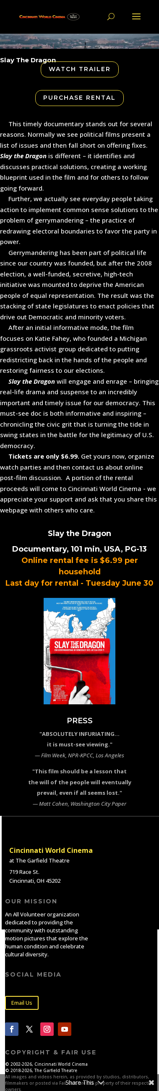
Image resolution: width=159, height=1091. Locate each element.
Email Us (21, 1002)
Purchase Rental (79, 97)
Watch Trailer (80, 69)
